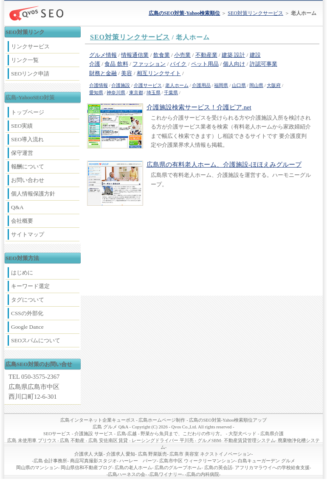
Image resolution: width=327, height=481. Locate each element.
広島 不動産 (72, 440)
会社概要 (22, 221)
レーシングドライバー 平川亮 (163, 440)
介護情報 (98, 85)
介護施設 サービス (93, 433)
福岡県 (221, 85)
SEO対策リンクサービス (255, 13)
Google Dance (27, 327)
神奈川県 (116, 92)
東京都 (136, 92)
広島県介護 (272, 433)
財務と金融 (103, 73)
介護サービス (148, 85)
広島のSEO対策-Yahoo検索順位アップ (228, 420)
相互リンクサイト (159, 73)
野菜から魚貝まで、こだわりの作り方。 (183, 433)
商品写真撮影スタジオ (93, 461)
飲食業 (161, 55)
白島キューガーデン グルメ (266, 461)
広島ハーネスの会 (126, 474)
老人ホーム (177, 85)
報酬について (27, 166)
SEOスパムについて (35, 340)
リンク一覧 (25, 60)
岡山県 (256, 85)
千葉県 (171, 92)
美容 (126, 73)
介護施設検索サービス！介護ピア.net (199, 107)
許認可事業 (263, 64)
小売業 (182, 55)
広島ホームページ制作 (161, 420)
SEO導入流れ (27, 139)
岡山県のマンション (37, 467)
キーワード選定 (30, 286)
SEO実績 (22, 126)
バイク (178, 64)
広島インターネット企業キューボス (97, 420)
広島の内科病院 (202, 474)
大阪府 (274, 85)
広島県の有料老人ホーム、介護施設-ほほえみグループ (224, 164)
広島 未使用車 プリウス (31, 440)
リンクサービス (30, 46)
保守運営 (22, 153)
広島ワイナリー (165, 474)
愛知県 (96, 92)
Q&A (17, 207)
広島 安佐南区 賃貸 (108, 440)
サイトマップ (27, 234)
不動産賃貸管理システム (249, 440)
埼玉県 (154, 92)
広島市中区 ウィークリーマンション (197, 461)
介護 (94, 64)
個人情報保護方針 (33, 193)
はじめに (22, 272)
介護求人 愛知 (120, 454)
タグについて (27, 299)
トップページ (27, 112)
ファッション (149, 64)
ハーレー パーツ (138, 461)
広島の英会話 (218, 467)
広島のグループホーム (178, 467)
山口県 (239, 85)
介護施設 (120, 85)
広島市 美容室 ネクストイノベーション (210, 454)
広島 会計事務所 (51, 461)
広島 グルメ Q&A (110, 427)
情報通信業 (135, 55)
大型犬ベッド (242, 433)
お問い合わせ (27, 180)
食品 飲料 (116, 64)
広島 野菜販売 (152, 454)
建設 (255, 55)
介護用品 (201, 85)
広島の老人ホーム (133, 467)
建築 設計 (233, 55)
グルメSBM (209, 440)
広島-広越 (127, 433)
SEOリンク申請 (30, 73)
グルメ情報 (103, 55)
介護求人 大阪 (89, 454)
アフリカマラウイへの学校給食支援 (272, 467)
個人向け (234, 64)
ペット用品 (205, 64)
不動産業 (206, 55)
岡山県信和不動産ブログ (86, 467)
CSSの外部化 (27, 313)
